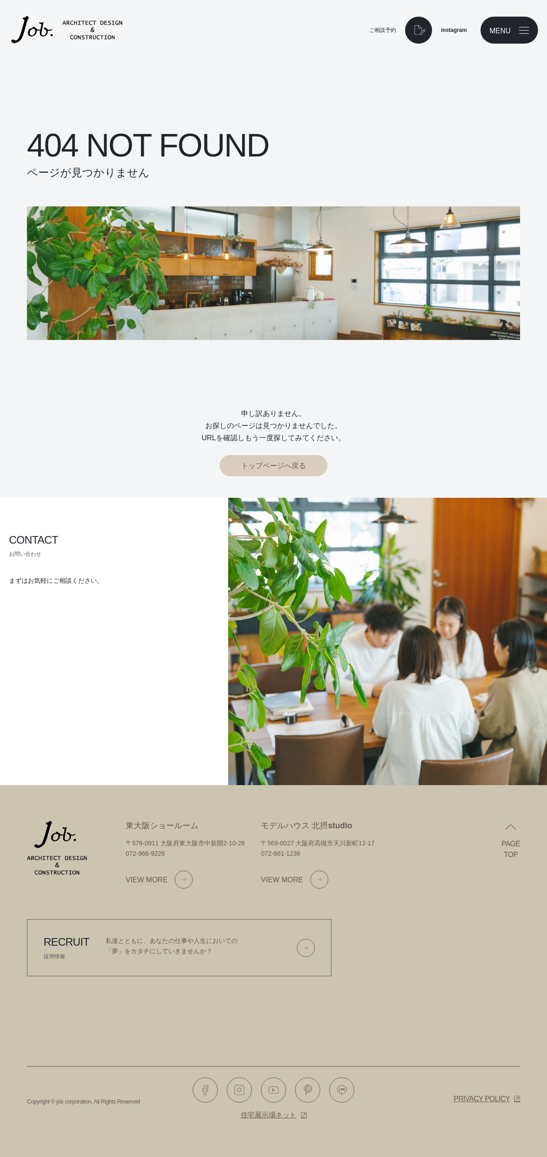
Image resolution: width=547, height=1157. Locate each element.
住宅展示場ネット (268, 1115)
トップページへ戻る (273, 465)
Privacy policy (482, 1099)
